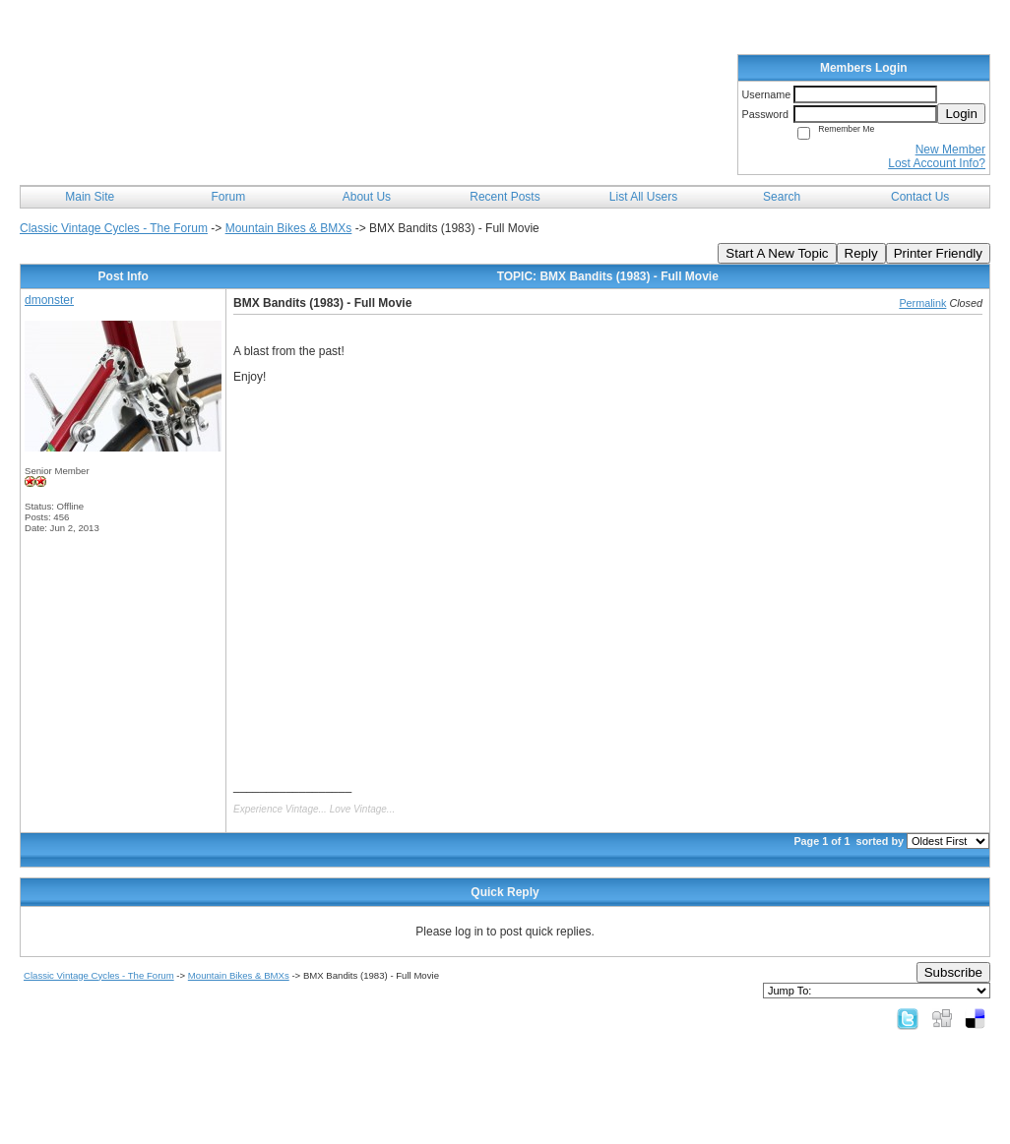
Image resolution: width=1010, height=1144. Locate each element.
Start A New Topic (777, 253)
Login (961, 113)
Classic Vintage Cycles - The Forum (114, 228)
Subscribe (953, 972)
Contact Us (920, 197)
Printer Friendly (938, 253)
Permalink (922, 303)
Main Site (89, 197)
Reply (861, 253)
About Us (367, 197)
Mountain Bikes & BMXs (288, 228)
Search (781, 197)
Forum (229, 197)
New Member (950, 149)
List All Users (643, 197)
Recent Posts (504, 197)
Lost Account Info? (936, 163)
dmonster (49, 300)
